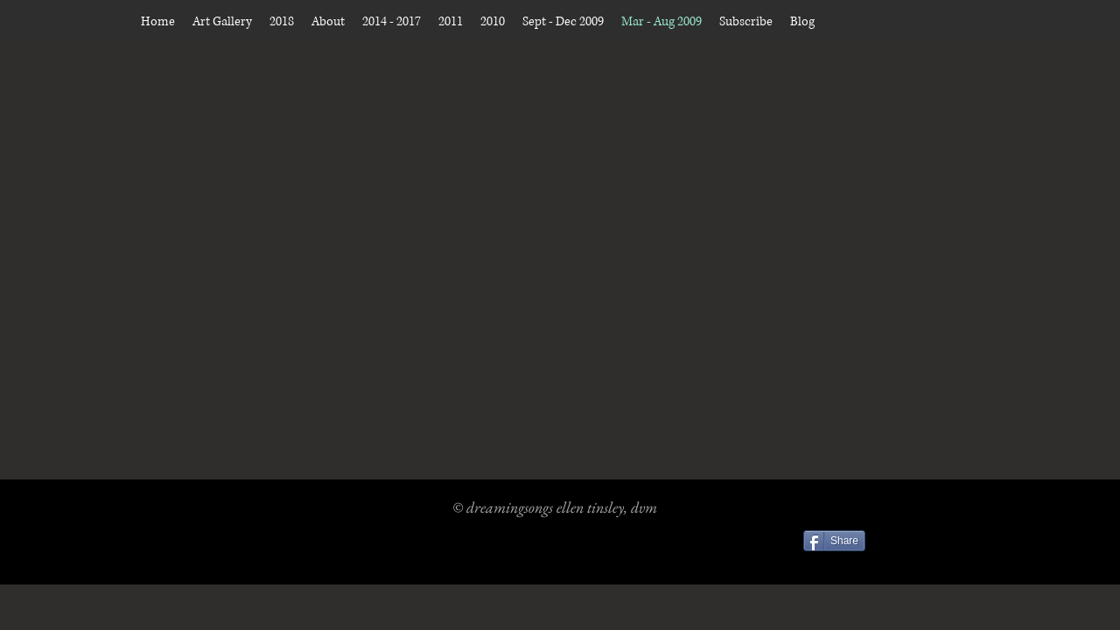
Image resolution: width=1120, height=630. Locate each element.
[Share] (834, 540)
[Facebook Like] (922, 543)
